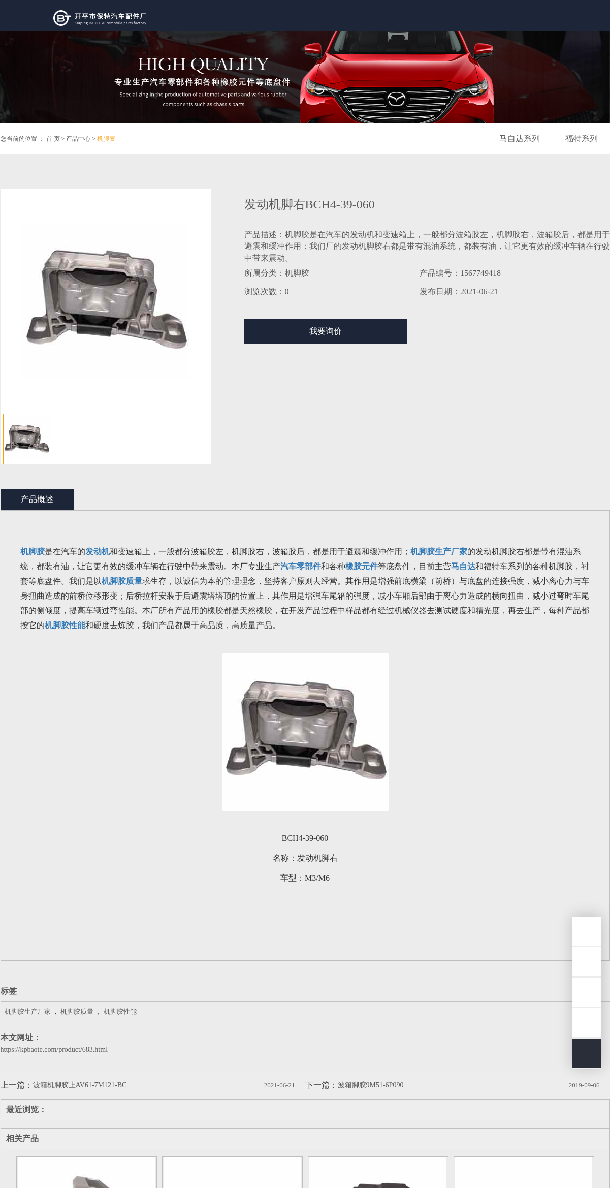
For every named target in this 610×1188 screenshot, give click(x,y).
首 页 (53, 138)
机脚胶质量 (76, 1011)
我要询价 (325, 331)
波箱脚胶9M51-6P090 (371, 1085)
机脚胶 (106, 138)
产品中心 (78, 138)
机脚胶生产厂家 (28, 1011)
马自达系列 (519, 138)
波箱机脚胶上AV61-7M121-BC (80, 1085)
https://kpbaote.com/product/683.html (54, 1049)
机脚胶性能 (120, 1011)
